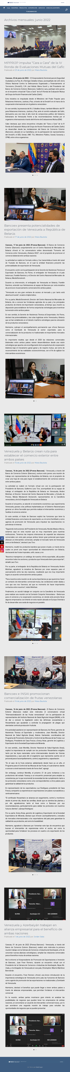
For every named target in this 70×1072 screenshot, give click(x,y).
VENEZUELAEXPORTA (53, 8)
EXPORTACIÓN (32, 8)
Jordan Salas (39, 937)
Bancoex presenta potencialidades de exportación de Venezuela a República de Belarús (34, 230)
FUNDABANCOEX (31, 11)
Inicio (6, 8)
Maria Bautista (41, 70)
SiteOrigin (39, 1067)
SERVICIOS (41, 8)
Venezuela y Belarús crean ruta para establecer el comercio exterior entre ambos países (31, 455)
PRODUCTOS (23, 8)
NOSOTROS (14, 8)
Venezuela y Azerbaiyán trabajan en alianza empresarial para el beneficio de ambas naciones (33, 929)
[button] (66, 9)
